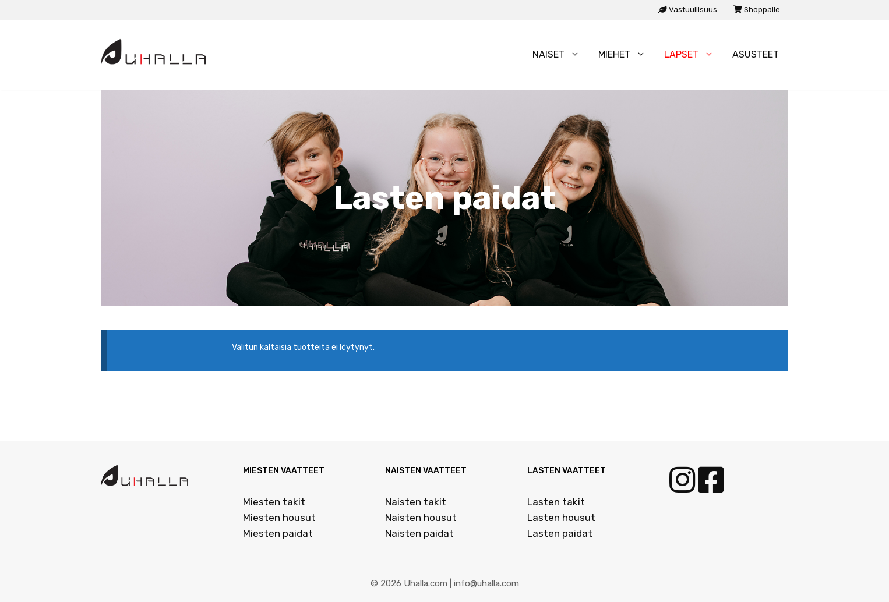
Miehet (626, 55)
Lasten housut (561, 517)
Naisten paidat (419, 533)
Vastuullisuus (687, 9)
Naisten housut (421, 517)
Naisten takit (415, 502)
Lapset (693, 55)
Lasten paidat (559, 533)
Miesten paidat (278, 533)
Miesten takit (274, 502)
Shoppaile (756, 9)
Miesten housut (279, 517)
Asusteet (755, 54)
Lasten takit (556, 502)
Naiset (560, 55)
